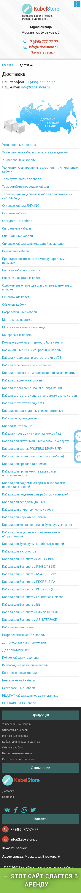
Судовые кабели (14, 213)
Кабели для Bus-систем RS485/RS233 (29, 566)
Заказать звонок (43, 52)
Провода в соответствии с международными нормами (34, 260)
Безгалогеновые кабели (19, 673)
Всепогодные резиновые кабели (25, 665)
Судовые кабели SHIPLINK (20, 205)
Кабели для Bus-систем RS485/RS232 (29, 574)
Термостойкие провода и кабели (25, 186)
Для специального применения (25, 642)
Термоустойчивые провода (21, 179)
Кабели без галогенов (18, 627)
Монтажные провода (17, 319)
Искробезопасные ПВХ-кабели (24, 635)
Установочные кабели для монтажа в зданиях (35, 152)
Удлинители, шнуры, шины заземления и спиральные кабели (40, 169)
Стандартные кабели (17, 221)
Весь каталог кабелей (18, 759)
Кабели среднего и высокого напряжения (32, 388)
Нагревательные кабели (19, 312)
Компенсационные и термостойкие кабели (32, 342)
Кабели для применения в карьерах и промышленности (29, 473)
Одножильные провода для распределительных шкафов (37, 287)
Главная (7, 65)
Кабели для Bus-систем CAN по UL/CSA (30, 612)
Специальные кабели (17, 236)
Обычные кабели (14, 304)
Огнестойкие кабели (16, 297)
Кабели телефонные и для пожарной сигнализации (39, 373)
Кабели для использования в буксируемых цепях (37, 524)
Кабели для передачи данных (23, 502)
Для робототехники (16, 650)
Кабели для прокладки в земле (24, 464)
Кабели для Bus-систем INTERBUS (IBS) (30, 589)
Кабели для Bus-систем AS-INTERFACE (29, 619)
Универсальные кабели (19, 160)
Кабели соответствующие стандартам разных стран (39, 395)
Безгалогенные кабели (18, 688)
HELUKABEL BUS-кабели (19, 703)
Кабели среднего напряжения (23, 380)
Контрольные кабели (17, 335)
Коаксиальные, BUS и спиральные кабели (32, 350)
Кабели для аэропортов (19, 551)
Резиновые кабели (15, 251)
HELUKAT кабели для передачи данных (30, 695)
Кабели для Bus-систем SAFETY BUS (28, 559)
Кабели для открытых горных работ (27, 509)
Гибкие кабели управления (21, 657)
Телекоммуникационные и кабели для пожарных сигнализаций (37, 196)
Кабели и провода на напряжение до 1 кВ (32, 433)
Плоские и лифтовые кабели (22, 278)
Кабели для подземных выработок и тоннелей (35, 494)
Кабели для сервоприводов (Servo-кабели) (33, 456)
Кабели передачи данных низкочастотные (32, 410)
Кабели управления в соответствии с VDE (31, 357)
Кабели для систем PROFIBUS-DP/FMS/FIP (32, 448)
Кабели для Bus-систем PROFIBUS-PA (28, 581)
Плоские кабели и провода (21, 270)
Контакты (8, 796)
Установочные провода (19, 145)
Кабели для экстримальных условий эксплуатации (38, 441)
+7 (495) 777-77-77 (43, 42)
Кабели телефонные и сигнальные (26, 365)
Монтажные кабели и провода (24, 327)
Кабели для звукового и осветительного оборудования (31, 534)
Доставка (8, 791)
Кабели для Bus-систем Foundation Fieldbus (33, 597)
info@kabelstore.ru (43, 47)
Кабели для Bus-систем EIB (21, 604)
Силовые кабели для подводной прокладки (33, 243)
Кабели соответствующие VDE (24, 403)
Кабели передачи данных (20, 418)
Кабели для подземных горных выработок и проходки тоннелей (33, 485)
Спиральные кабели (16, 228)
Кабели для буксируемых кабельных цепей (33, 544)
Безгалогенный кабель (18, 680)
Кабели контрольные (17, 426)
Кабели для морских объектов (24, 517)
